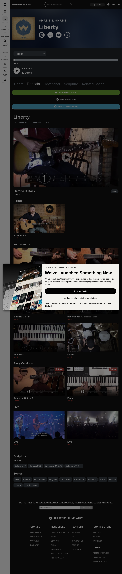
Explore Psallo (80, 291)
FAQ (50, 306)
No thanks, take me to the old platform (80, 298)
